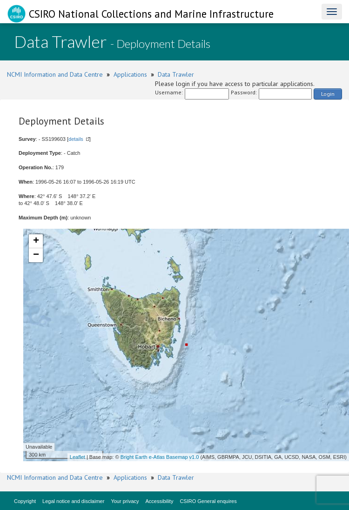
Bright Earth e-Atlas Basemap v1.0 (160, 457)
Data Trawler (176, 74)
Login (328, 93)
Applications (130, 74)
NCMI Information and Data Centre (55, 74)
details (75, 139)
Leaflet (77, 457)
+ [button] (36, 241)
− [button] (36, 255)
